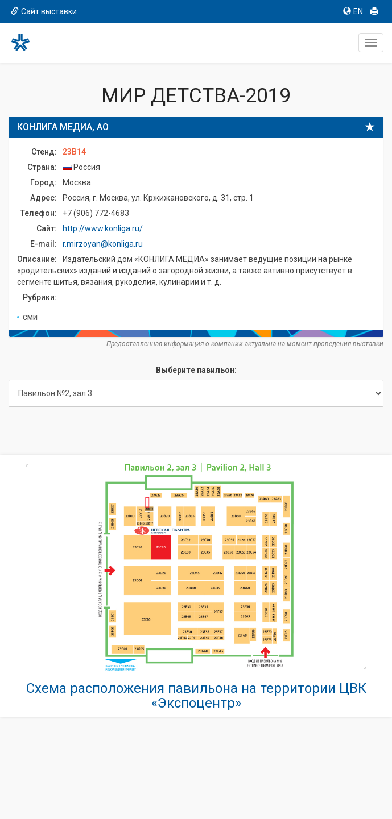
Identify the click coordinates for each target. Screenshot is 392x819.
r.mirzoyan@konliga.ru (103, 243)
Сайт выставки (44, 11)
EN (353, 11)
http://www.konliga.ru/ (103, 228)
